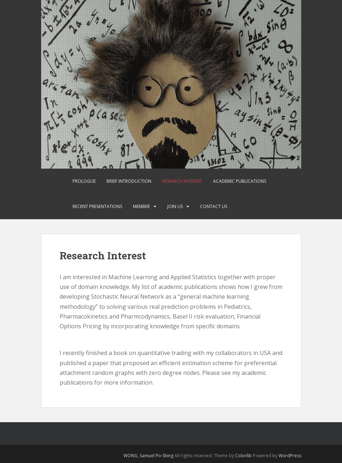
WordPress (289, 456)
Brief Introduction (129, 181)
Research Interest (182, 181)
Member (141, 206)
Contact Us (213, 206)
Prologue (84, 181)
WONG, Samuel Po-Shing (148, 456)
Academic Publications (239, 181)
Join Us (175, 206)
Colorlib (243, 456)
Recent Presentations (97, 206)
